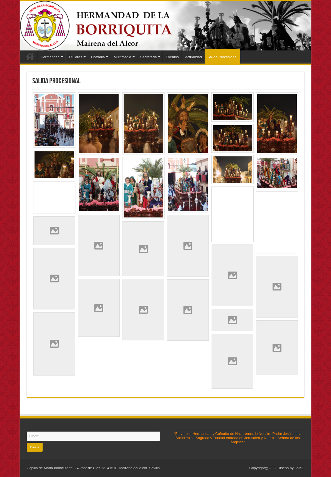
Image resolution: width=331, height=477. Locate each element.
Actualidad (193, 57)
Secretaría (148, 57)
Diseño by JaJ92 (291, 468)
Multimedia (122, 57)
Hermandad (50, 57)
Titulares (75, 57)
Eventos (172, 57)
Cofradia (98, 57)
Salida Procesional (222, 57)
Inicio (30, 56)
